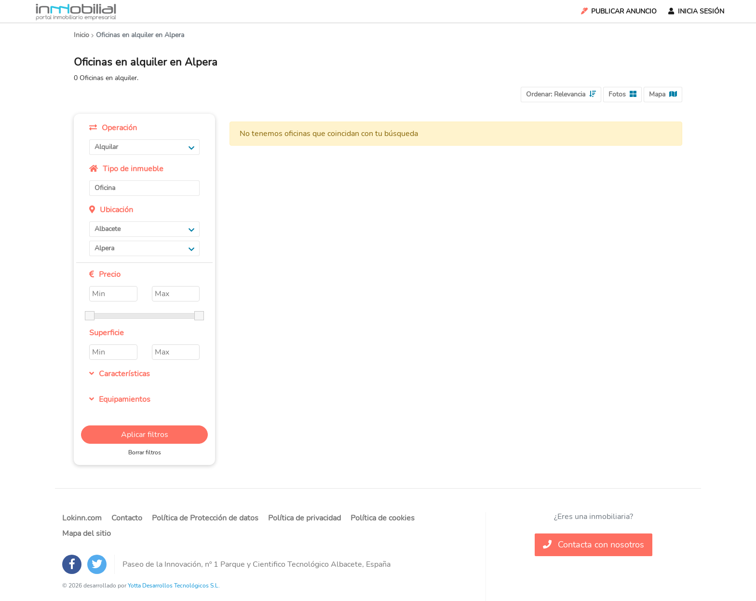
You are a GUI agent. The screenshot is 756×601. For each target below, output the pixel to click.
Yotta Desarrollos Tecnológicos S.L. (174, 585)
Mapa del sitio (86, 533)
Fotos (622, 94)
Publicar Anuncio (618, 11)
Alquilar (144, 146)
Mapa (663, 94)
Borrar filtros (144, 452)
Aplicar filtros (144, 434)
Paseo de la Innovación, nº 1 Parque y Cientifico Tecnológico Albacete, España (256, 564)
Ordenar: (561, 94)
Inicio (81, 35)
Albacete (144, 228)
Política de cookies (383, 518)
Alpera (144, 248)
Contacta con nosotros (593, 544)
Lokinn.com (82, 518)
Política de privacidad (304, 518)
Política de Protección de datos (205, 518)
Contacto (126, 518)
